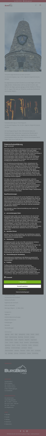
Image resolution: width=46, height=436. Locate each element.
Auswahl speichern (22, 286)
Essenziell (8, 277)
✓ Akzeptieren (22, 282)
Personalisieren (23, 289)
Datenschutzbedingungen (22, 292)
